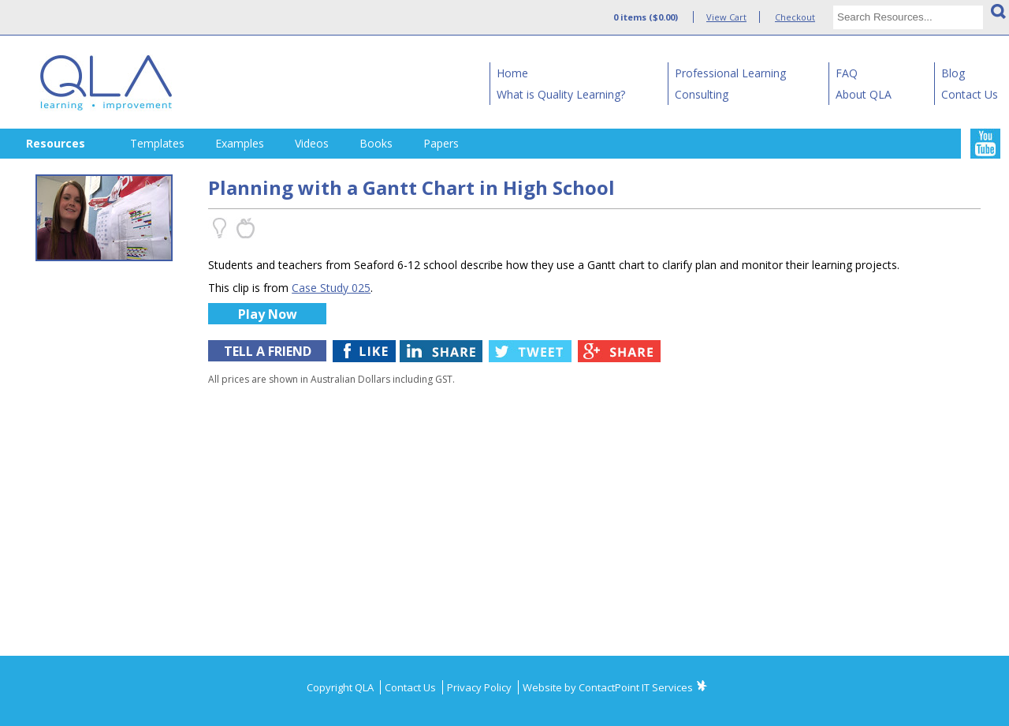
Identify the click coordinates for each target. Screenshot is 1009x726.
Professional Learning (730, 72)
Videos (312, 143)
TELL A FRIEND (267, 351)
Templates (157, 143)
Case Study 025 (331, 287)
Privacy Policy (480, 687)
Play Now (267, 314)
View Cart (726, 17)
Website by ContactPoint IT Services (608, 687)
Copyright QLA (341, 687)
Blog (953, 72)
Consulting (701, 94)
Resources (55, 143)
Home (512, 72)
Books (376, 143)
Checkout (795, 17)
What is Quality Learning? (561, 94)
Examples (239, 143)
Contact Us (969, 94)
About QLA (864, 94)
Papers (441, 143)
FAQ (847, 72)
